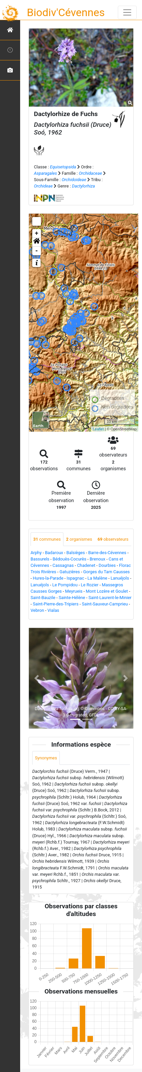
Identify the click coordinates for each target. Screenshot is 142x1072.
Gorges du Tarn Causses (106, 571)
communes (47, 539)
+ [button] (37, 233)
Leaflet (98, 429)
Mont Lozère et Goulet (107, 591)
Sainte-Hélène (72, 597)
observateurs (112, 539)
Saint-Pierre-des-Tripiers (56, 603)
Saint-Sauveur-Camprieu (105, 603)
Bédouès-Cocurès (69, 558)
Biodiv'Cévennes (66, 12)
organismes (79, 539)
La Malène (97, 578)
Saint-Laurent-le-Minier (110, 597)
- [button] (37, 251)
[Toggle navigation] (127, 12)
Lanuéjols (119, 578)
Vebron (37, 610)
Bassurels (40, 558)
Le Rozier (90, 584)
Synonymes (46, 757)
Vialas (53, 610)
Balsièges (75, 552)
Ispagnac (75, 578)
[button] (36, 242)
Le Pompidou (65, 584)
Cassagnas (63, 565)
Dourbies (107, 565)
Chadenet (86, 565)
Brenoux (97, 558)
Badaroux (54, 552)
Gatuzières (69, 571)
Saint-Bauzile (43, 597)
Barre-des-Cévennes (107, 552)
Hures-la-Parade (48, 578)
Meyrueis (74, 591)
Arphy (36, 552)
